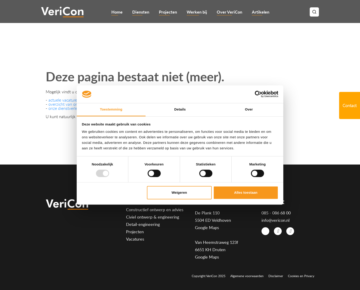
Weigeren (179, 192)
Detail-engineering (143, 224)
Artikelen (260, 12)
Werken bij (197, 12)
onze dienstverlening (66, 108)
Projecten (168, 12)
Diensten (140, 12)
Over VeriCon (229, 12)
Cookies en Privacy (301, 276)
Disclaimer (275, 276)
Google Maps (207, 227)
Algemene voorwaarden (247, 276)
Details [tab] (180, 109)
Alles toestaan (246, 192)
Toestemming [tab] (111, 109)
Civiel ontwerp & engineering (152, 217)
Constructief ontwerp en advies (154, 210)
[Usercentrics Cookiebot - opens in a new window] (258, 94)
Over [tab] (249, 109)
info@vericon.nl (276, 220)
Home (117, 12)
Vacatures (135, 239)
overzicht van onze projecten (73, 104)
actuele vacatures (63, 100)
